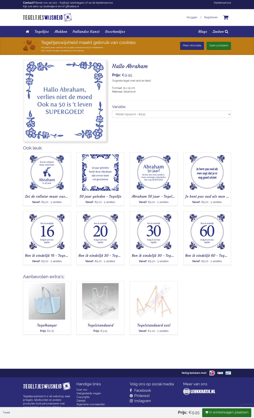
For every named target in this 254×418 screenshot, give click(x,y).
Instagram (140, 401)
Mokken (60, 31)
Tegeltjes (42, 31)
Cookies (81, 408)
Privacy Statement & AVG (91, 411)
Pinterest (140, 396)
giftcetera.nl (72, 6)
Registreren (211, 17)
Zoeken (220, 31)
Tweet (29, 151)
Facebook (140, 390)
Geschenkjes (115, 31)
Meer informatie (192, 45)
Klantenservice (222, 2)
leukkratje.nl (50, 6)
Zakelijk (80, 400)
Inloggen (192, 17)
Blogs (202, 31)
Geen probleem (218, 45)
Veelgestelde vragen (88, 393)
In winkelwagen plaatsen (203, 151)
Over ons (81, 389)
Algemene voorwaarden (90, 404)
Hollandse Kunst (86, 31)
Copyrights (83, 397)
